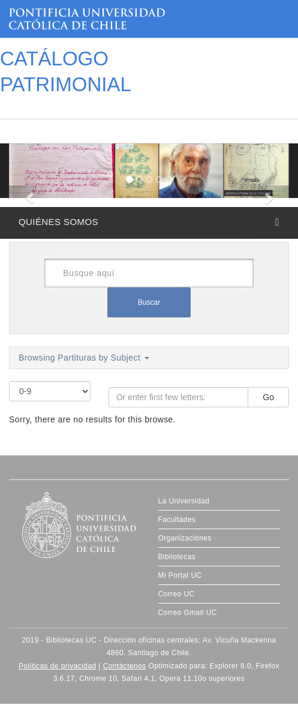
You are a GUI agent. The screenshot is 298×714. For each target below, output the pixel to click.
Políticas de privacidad (58, 666)
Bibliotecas (177, 557)
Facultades (177, 519)
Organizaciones (185, 538)
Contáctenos (124, 666)
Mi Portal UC (180, 575)
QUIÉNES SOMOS (58, 222)
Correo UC (176, 594)
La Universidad (184, 501)
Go (268, 397)
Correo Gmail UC (187, 612)
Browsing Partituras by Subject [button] (84, 357)
